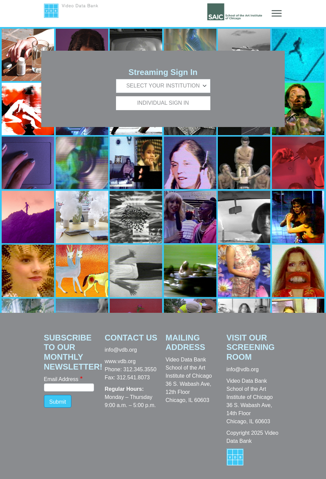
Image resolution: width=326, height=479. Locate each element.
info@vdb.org (121, 350)
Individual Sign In (163, 103)
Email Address (61, 379)
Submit (57, 402)
